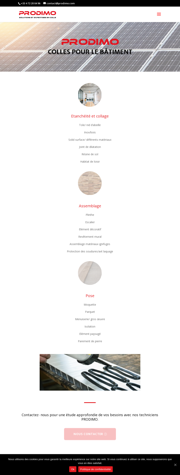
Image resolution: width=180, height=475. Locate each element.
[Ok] (175, 465)
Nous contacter (88, 434)
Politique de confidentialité (95, 469)
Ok (72, 469)
